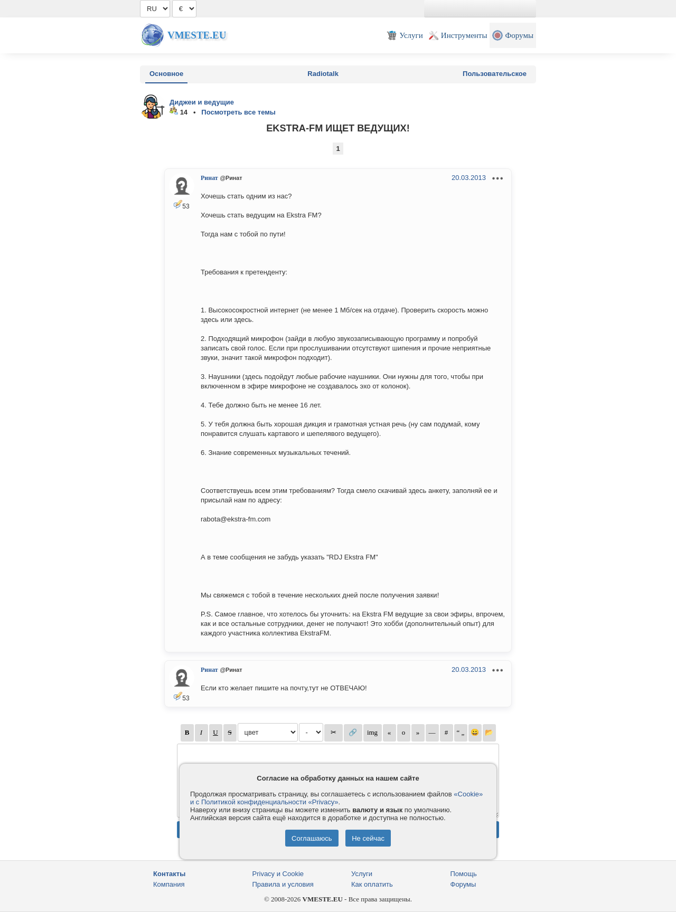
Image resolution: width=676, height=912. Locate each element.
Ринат (209, 178)
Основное (166, 74)
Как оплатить (372, 884)
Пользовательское (495, 74)
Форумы (463, 884)
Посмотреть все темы (238, 112)
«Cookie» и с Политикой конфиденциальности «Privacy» (336, 798)
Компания (169, 884)
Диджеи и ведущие (202, 102)
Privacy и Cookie (278, 874)
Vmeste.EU (196, 35)
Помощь (463, 874)
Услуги (361, 874)
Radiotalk (323, 74)
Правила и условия (283, 884)
